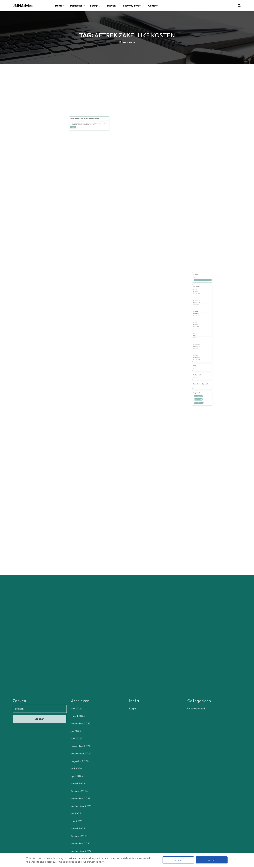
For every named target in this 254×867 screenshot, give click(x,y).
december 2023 (199, 324)
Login (198, 355)
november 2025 (199, 311)
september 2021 (199, 342)
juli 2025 (198, 312)
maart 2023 (199, 329)
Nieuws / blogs (132, 5)
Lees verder (80, 125)
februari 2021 (199, 347)
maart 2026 (199, 310)
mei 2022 (198, 337)
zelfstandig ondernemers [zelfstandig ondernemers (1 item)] (200, 375)
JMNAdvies (22, 5)
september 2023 (199, 325)
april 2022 (198, 338)
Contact (153, 5)
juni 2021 (198, 346)
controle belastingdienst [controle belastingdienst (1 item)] (200, 373)
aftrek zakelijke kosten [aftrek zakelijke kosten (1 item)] (200, 371)
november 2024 (199, 315)
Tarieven (110, 5)
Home (58, 5)
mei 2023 (198, 328)
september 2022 (199, 333)
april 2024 (198, 320)
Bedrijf (94, 5)
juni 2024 (198, 319)
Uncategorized (199, 360)
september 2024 (199, 316)
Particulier (76, 5)
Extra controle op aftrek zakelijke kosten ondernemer (86, 119)
